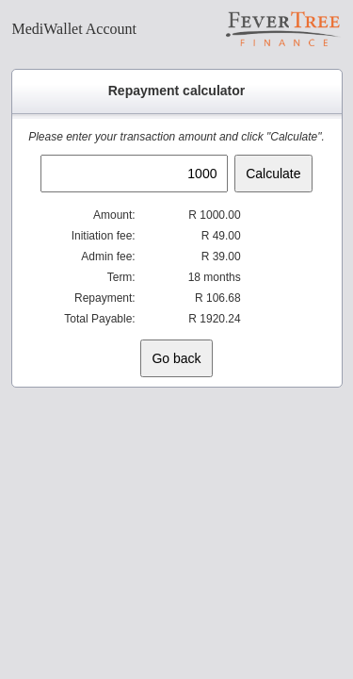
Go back (176, 358)
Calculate (273, 173)
